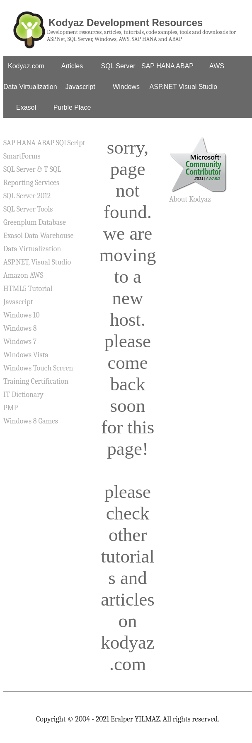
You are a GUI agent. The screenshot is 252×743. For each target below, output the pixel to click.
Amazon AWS (23, 275)
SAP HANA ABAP (167, 66)
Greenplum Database (34, 222)
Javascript (80, 86)
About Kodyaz (190, 199)
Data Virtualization (30, 86)
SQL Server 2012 (27, 196)
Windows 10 (21, 315)
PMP (10, 408)
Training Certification (35, 381)
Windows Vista (25, 355)
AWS (216, 66)
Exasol (26, 107)
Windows (126, 86)
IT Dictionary (23, 394)
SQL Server (118, 66)
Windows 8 (20, 328)
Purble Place (72, 107)
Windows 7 (19, 341)
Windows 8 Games (30, 421)
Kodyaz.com (26, 66)
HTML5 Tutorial (27, 288)
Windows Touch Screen (38, 368)
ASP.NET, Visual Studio (37, 262)
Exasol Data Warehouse (38, 235)
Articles (72, 66)
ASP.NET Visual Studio (184, 86)
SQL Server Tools (28, 209)
